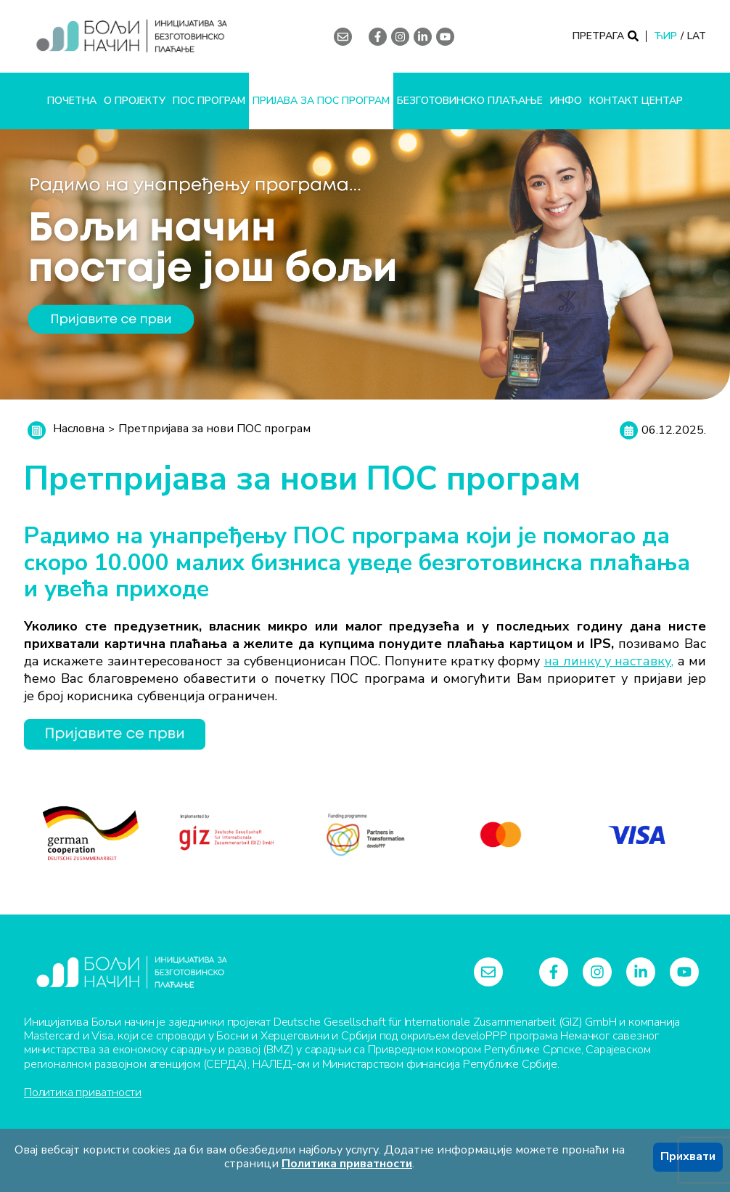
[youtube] (445, 37)
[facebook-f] (378, 37)
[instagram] (400, 37)
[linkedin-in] (423, 37)
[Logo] (154, 36)
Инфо (566, 101)
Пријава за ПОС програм (321, 101)
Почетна (72, 101)
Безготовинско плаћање (470, 101)
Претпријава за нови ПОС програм (214, 429)
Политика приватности (83, 1092)
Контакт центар (636, 101)
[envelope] (343, 37)
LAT (696, 36)
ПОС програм (209, 101)
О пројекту (134, 101)
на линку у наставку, (609, 661)
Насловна (78, 429)
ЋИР (665, 36)
